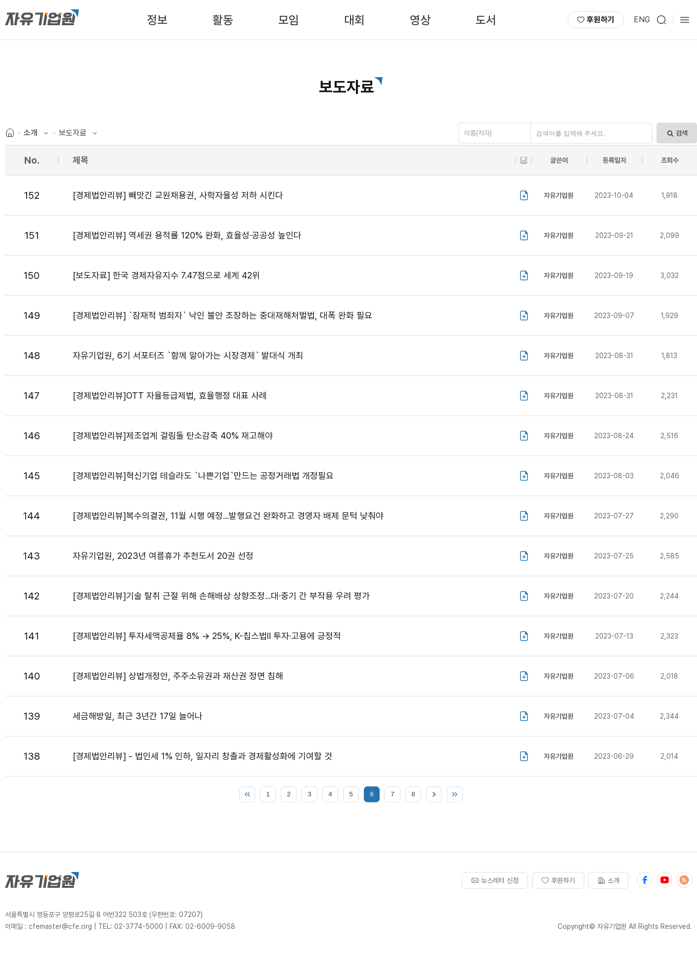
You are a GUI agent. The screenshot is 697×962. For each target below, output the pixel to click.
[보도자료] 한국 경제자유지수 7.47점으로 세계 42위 (166, 275)
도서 (486, 20)
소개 (608, 880)
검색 (677, 133)
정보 (157, 20)
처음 (247, 794)
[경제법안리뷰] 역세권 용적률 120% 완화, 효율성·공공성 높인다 (187, 235)
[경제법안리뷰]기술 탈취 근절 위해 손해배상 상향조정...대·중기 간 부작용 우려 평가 (221, 596)
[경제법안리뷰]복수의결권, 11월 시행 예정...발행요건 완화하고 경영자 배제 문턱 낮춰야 (228, 515)
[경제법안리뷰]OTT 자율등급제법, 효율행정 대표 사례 (170, 395)
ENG (642, 19)
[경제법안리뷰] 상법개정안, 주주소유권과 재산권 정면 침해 (178, 676)
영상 (420, 20)
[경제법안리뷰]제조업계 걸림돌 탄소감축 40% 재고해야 (173, 435)
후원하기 (595, 19)
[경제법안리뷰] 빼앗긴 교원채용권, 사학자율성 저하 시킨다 (178, 195)
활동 (223, 20)
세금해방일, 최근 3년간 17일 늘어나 (138, 716)
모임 (288, 20)
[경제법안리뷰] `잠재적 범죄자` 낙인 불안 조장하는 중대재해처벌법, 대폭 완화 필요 (222, 315)
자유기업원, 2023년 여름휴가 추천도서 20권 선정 (163, 555)
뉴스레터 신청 (495, 880)
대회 (354, 20)
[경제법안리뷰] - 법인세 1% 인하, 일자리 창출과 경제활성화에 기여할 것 (202, 756)
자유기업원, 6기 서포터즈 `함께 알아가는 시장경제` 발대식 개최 (188, 355)
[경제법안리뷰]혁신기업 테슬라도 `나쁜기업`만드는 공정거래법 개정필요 (203, 475)
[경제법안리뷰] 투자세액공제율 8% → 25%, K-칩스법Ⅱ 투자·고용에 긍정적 (207, 636)
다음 (434, 794)
